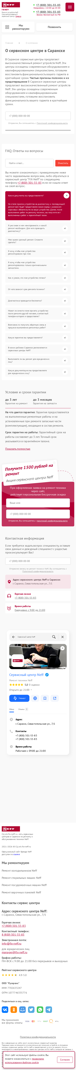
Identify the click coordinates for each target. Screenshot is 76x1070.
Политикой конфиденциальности (52, 123)
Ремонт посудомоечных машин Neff (24, 885)
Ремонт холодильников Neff (19, 870)
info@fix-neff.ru (11, 943)
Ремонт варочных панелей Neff (21, 892)
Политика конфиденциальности (38, 1037)
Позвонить (54, 27)
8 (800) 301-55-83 (13, 934)
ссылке (16, 854)
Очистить (63, 163)
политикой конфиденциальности (52, 520)
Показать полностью (17, 448)
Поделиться (5, 1009)
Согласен (65, 1059)
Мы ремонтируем (17, 27)
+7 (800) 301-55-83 (48, 5)
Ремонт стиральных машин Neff (21, 877)
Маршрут (19, 698)
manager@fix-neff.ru (14, 952)
